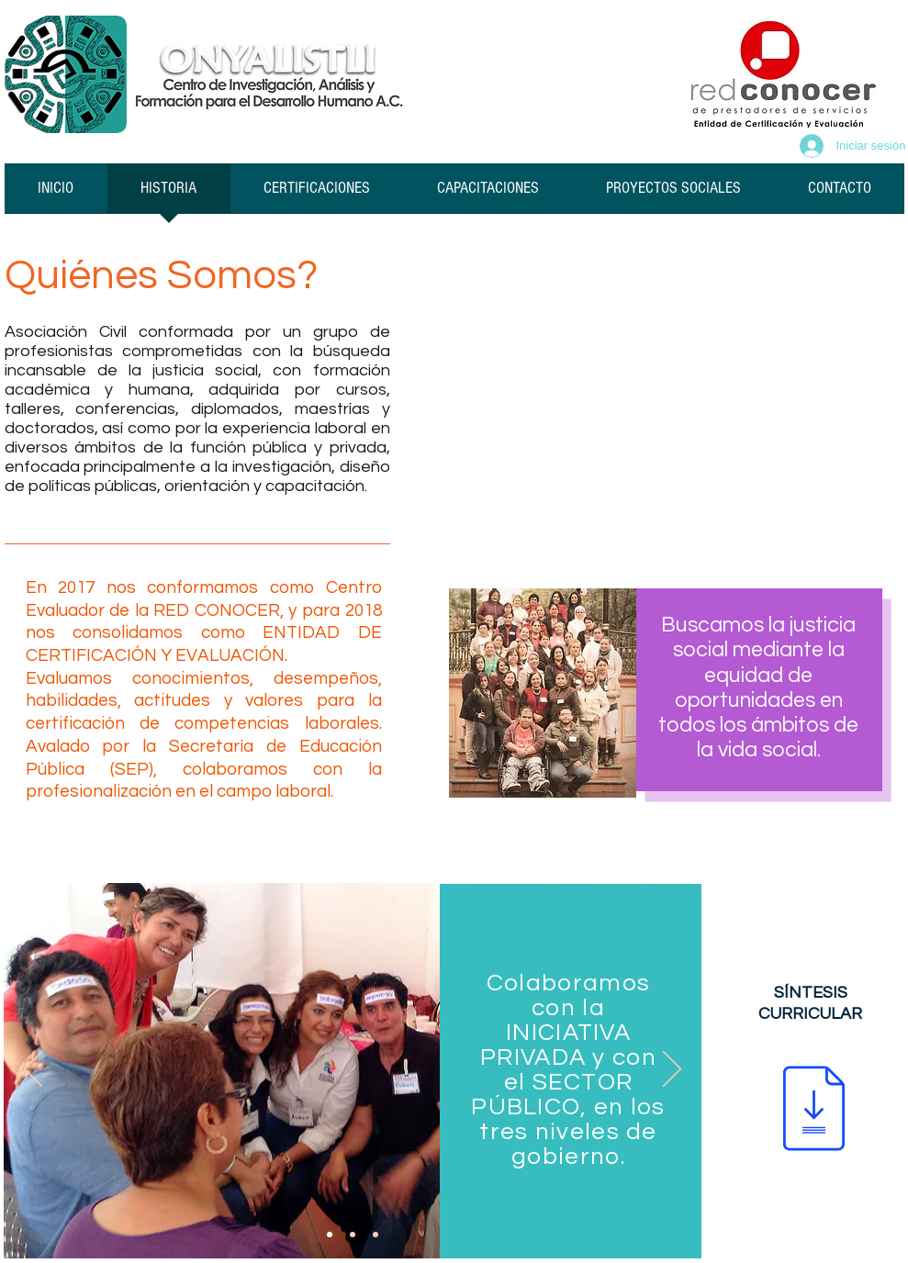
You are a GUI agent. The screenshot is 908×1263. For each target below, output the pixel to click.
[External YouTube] (661, 390)
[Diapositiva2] (352, 1234)
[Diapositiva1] (329, 1234)
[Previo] (33, 1070)
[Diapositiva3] (375, 1234)
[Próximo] (672, 1070)
